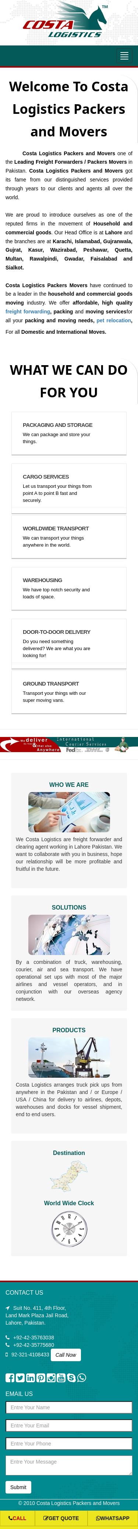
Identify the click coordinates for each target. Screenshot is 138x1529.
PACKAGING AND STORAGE (57, 425)
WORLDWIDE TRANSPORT (56, 528)
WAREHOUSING (42, 580)
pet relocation (113, 320)
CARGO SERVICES (46, 476)
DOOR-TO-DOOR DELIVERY (56, 632)
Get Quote (61, 1518)
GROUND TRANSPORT (51, 683)
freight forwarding (28, 312)
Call (17, 1518)
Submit (18, 1487)
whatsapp (113, 1518)
